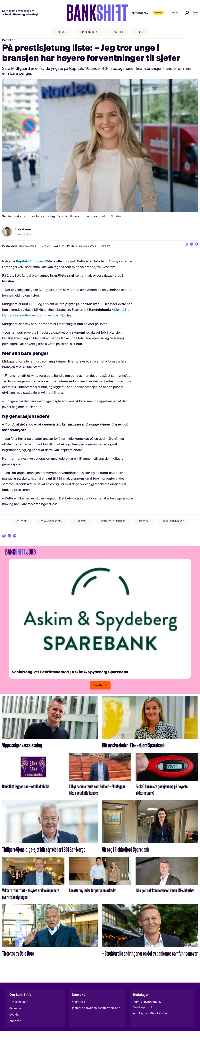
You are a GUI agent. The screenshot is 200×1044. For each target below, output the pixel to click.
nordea (148, 526)
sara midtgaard (176, 527)
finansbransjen (47, 526)
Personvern (17, 1019)
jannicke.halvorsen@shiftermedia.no (96, 1018)
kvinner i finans (109, 527)
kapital (80, 526)
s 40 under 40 (32, 265)
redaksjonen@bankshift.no (151, 1023)
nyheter (14, 526)
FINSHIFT (119, 32)
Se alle (98, 696)
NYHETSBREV (88, 32)
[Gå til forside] (84, 12)
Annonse (15, 1031)
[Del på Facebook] (179, 250)
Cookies (14, 1025)
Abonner (146, 12)
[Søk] (187, 12)
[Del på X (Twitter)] (187, 250)
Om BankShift (18, 1012)
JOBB (143, 32)
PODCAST (59, 32)
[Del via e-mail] (195, 250)
